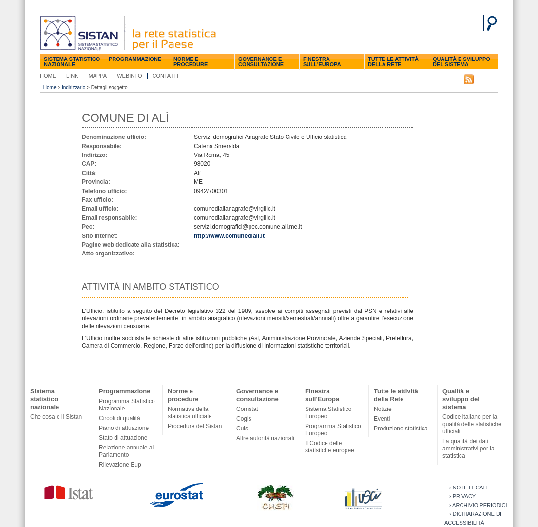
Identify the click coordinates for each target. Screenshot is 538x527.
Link (72, 75)
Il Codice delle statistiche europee (329, 447)
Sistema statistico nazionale (72, 61)
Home (48, 75)
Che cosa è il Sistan (56, 416)
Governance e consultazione (261, 61)
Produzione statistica (401, 428)
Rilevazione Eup (120, 464)
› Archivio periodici (478, 505)
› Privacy (462, 496)
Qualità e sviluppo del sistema (461, 61)
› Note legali (468, 487)
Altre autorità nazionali (265, 438)
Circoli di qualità (119, 418)
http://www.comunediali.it (229, 236)
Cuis (242, 428)
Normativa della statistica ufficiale (190, 413)
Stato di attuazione (123, 437)
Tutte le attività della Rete (393, 61)
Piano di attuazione (124, 428)
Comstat (247, 409)
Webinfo (129, 75)
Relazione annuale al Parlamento (126, 451)
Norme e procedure (190, 61)
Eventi (382, 418)
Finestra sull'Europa (322, 61)
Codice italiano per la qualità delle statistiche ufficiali (471, 424)
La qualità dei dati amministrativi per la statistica (468, 448)
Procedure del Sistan (195, 426)
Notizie (383, 409)
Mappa (97, 75)
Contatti (165, 75)
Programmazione (135, 59)
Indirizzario (73, 87)
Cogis (243, 418)
